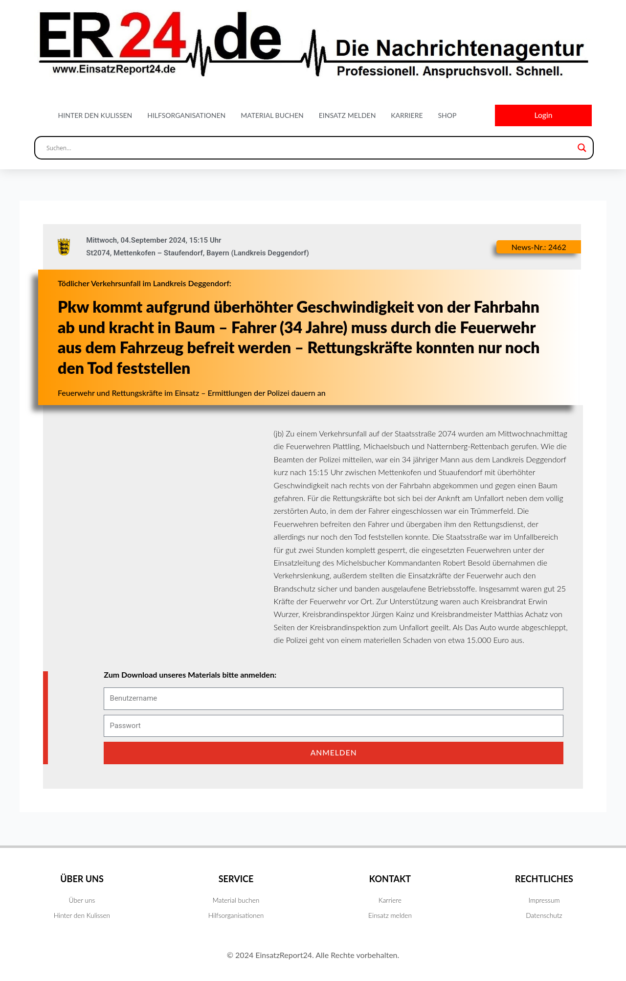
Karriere (407, 116)
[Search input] (309, 149)
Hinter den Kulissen (95, 116)
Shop (447, 116)
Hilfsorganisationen (186, 116)
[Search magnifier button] (582, 149)
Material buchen (272, 116)
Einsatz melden (347, 116)
